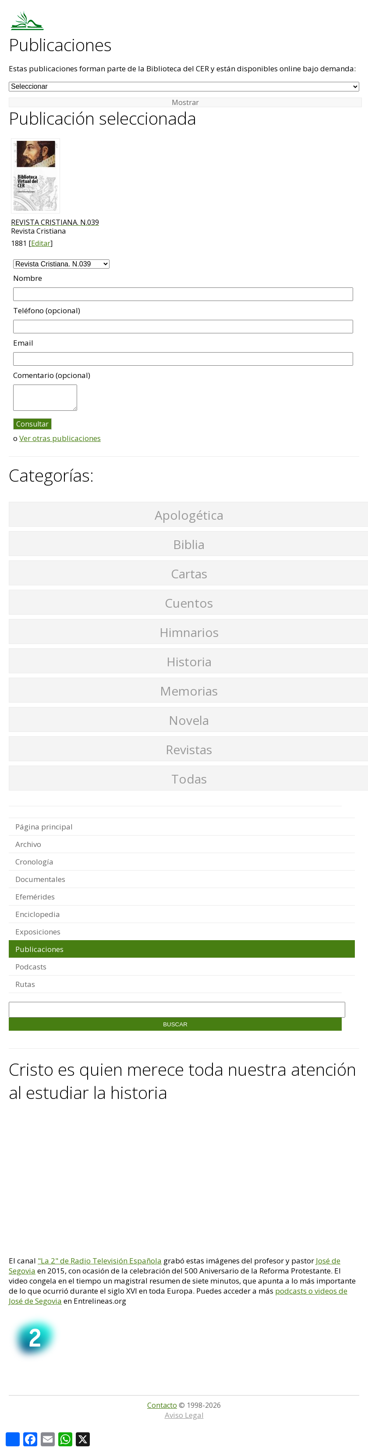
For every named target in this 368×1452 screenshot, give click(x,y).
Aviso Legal (184, 1415)
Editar (40, 243)
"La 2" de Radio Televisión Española (100, 1261)
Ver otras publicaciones (60, 438)
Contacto (162, 1405)
